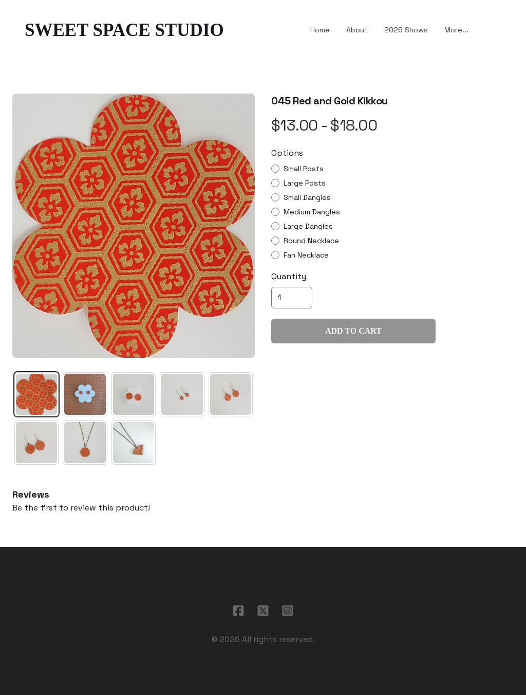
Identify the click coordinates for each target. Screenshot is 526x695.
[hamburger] (236, 30)
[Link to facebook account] (238, 611)
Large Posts (305, 183)
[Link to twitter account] (263, 611)
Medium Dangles (312, 211)
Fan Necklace (306, 255)
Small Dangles (307, 197)
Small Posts (304, 168)
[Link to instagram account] (287, 611)
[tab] (36, 394)
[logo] (124, 30)
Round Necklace (311, 240)
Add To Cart (353, 330)
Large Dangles (308, 226)
